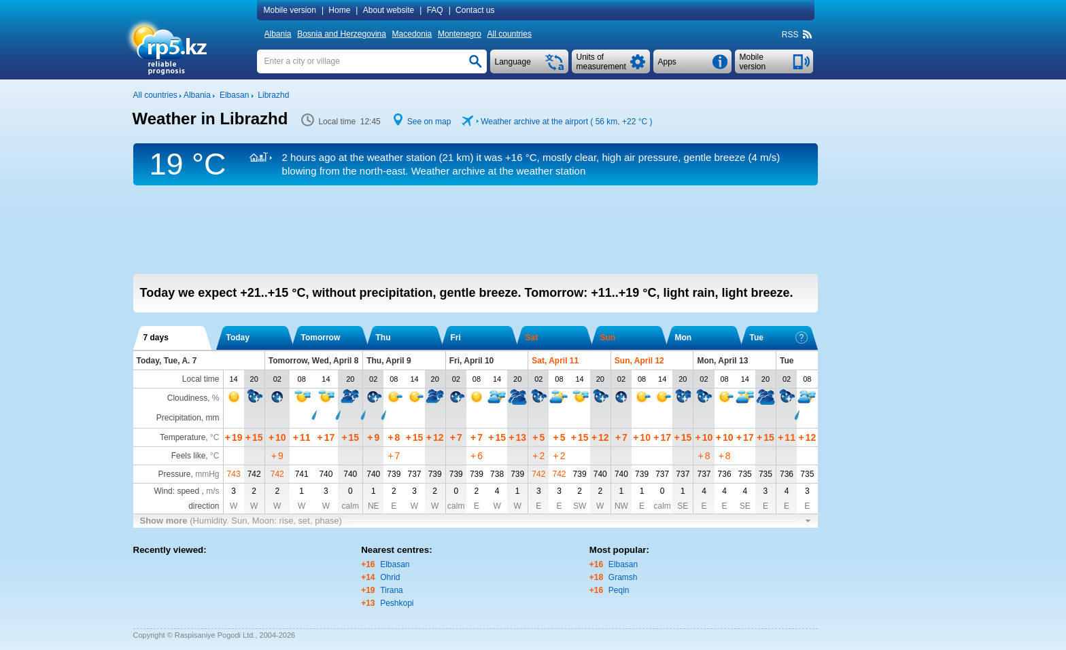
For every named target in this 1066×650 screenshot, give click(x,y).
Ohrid (390, 577)
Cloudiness (187, 398)
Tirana (391, 590)
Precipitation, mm (188, 417)
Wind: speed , (186, 491)
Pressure (174, 474)
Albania (278, 34)
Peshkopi (396, 603)
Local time (201, 379)
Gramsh (623, 577)
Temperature (182, 437)
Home (339, 10)
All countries (509, 34)
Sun (608, 337)
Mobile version (290, 10)
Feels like (188, 456)
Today (238, 337)
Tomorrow (321, 337)
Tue (779, 337)
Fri (456, 337)
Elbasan (394, 564)
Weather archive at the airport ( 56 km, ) (566, 121)
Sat (532, 337)
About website (388, 10)
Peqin (619, 590)
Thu (383, 337)
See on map (429, 121)
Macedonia (412, 34)
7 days (156, 337)
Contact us (474, 10)
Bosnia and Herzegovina (341, 34)
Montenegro (459, 34)
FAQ (435, 10)
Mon (683, 337)
